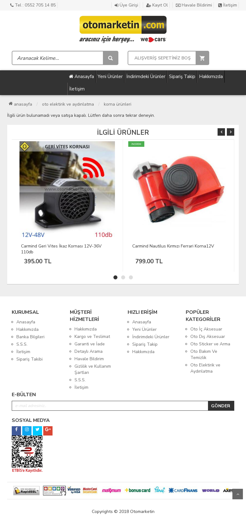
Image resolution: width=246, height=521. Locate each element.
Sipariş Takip (182, 76)
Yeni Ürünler (110, 76)
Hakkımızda (211, 76)
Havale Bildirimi (194, 5)
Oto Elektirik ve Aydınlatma (68, 104)
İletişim (227, 5)
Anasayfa (81, 76)
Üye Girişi (126, 5)
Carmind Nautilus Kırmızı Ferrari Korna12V (173, 246)
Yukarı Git (237, 494)
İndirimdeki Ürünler (145, 76)
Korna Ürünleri (117, 104)
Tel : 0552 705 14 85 (33, 5)
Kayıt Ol (157, 5)
